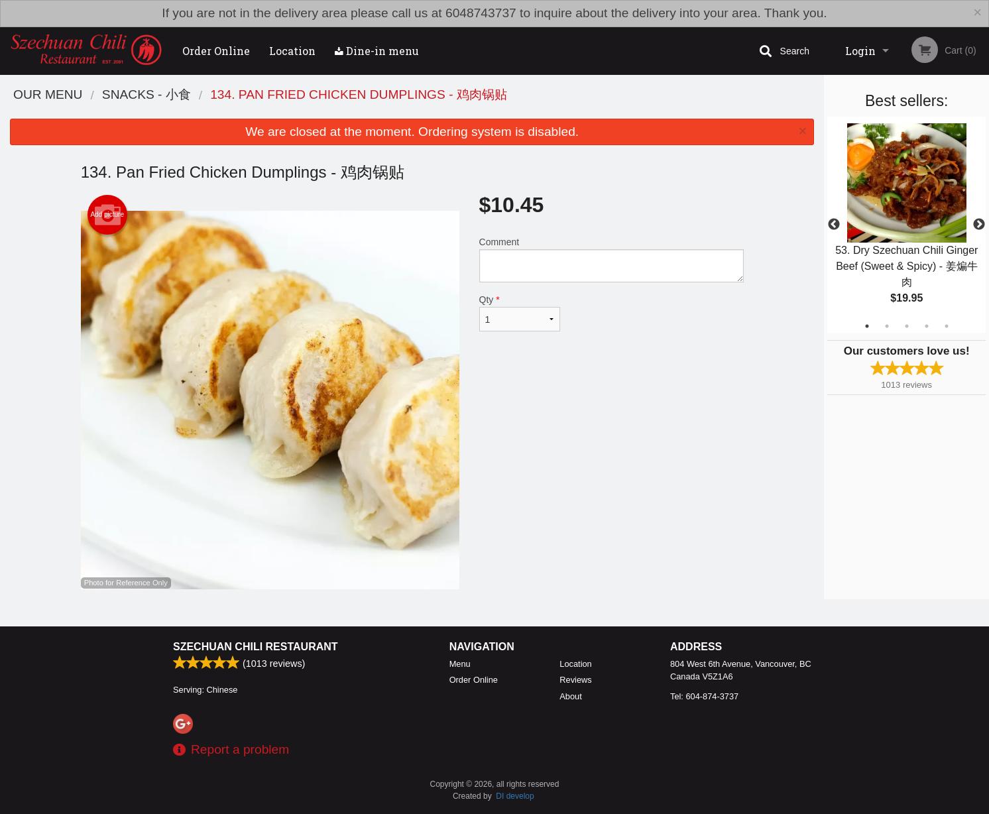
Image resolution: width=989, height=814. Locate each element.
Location (292, 51)
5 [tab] (946, 326)
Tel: (704, 696)
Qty (519, 312)
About (570, 696)
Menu (460, 664)
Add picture (107, 215)
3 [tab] (906, 326)
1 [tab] (867, 326)
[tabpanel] (906, 224)
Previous (834, 224)
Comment (611, 259)
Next (979, 224)
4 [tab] (926, 326)
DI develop (515, 796)
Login (860, 51)
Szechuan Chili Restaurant (255, 646)
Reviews (575, 680)
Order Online (216, 51)
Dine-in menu (377, 51)
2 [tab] (887, 326)
